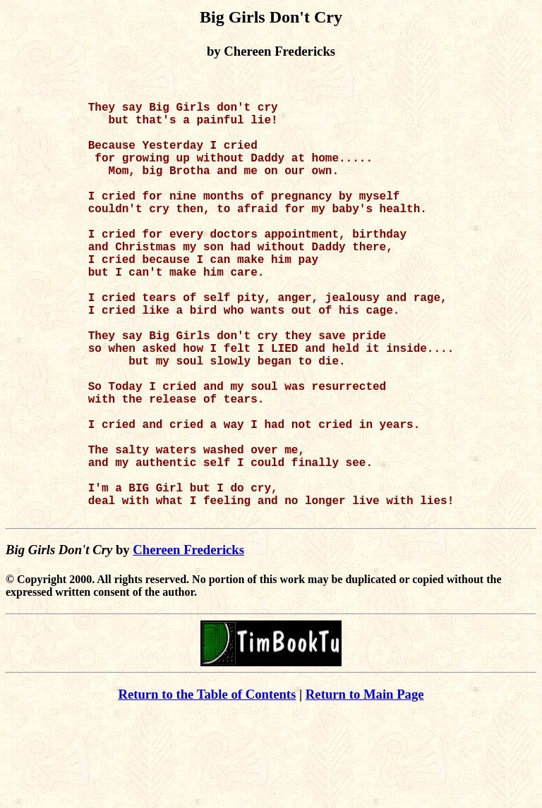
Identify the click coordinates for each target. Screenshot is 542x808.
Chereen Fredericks (188, 642)
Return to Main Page (365, 787)
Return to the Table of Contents (207, 787)
